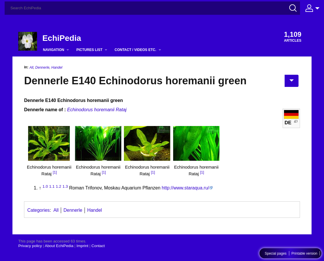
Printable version (304, 253)
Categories (38, 210)
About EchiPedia (59, 246)
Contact (98, 246)
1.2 (58, 186)
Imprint (82, 246)
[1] (55, 172)
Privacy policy (30, 246)
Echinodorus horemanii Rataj (97, 109)
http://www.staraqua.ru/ (185, 187)
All (31, 67)
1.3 (65, 186)
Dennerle (42, 67)
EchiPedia (61, 38)
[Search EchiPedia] (152, 8)
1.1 (52, 186)
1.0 (45, 186)
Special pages (275, 253)
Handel (56, 67)
